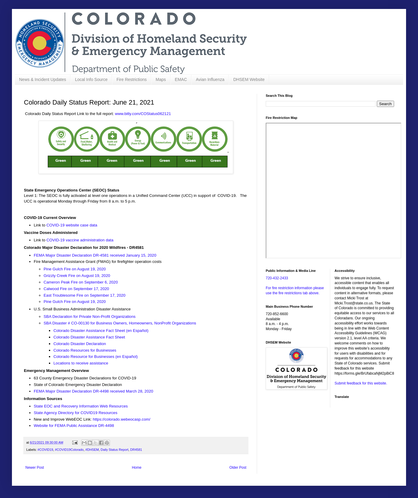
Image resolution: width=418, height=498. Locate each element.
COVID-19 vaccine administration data (81, 240)
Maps (161, 79)
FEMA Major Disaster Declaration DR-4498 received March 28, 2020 (93, 391)
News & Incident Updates (42, 79)
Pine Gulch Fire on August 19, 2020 (75, 269)
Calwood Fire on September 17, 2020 (76, 288)
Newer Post (34, 467)
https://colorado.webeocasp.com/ (121, 419)
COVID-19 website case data (73, 225)
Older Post (237, 467)
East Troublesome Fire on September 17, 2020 (84, 295)
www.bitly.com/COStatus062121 (143, 113)
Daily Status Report (114, 449)
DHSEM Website (249, 79)
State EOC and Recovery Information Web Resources (81, 406)
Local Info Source (91, 79)
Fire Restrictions (131, 79)
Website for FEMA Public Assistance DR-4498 (74, 425)
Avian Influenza (210, 79)
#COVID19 (45, 449)
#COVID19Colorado (69, 449)
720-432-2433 (277, 278)
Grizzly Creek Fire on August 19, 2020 (77, 275)
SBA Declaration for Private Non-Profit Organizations (90, 316)
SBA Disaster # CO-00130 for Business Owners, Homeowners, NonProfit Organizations (120, 323)
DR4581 (136, 449)
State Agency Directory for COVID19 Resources (75, 412)
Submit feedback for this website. (361, 383)
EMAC (181, 79)
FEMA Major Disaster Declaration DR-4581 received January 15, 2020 (95, 255)
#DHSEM (92, 449)
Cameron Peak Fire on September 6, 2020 (81, 282)
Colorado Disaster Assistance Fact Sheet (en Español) (100, 330)
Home (137, 467)
